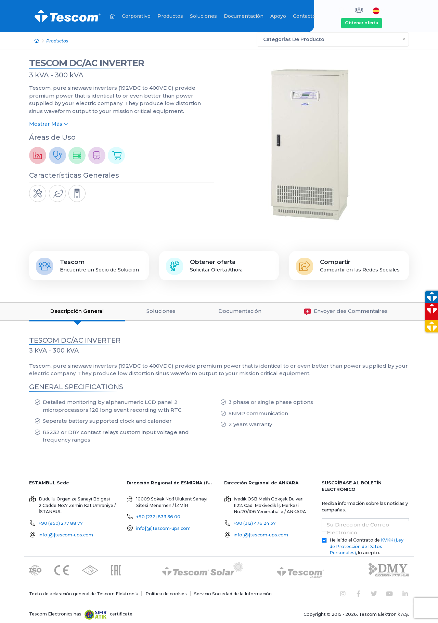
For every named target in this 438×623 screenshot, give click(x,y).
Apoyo (278, 16)
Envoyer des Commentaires (346, 310)
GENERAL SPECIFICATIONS (76, 385)
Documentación (243, 16)
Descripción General (77, 309)
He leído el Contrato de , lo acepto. (366, 545)
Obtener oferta (361, 22)
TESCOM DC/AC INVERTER (86, 61)
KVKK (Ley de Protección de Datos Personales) (366, 545)
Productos (170, 16)
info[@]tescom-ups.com (66, 533)
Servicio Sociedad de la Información (233, 592)
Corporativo (136, 16)
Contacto (304, 16)
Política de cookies (166, 592)
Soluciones (203, 16)
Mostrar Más (48, 122)
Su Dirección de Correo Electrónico (358, 527)
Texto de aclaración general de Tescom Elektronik (83, 592)
